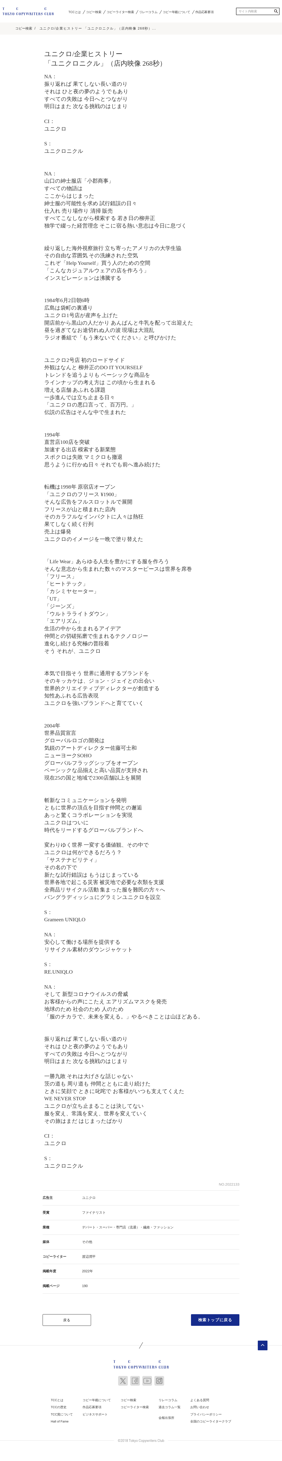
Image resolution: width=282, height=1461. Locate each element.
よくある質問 (199, 1398)
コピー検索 (93, 12)
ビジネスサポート (95, 1412)
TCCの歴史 (59, 1405)
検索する (276, 11)
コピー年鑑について (176, 12)
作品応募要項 (204, 12)
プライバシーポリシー (206, 1412)
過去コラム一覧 (170, 1405)
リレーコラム (148, 12)
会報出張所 (166, 1416)
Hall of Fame (60, 1420)
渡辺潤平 (89, 1255)
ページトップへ (262, 1344)
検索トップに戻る (215, 1318)
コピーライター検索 (120, 12)
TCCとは (75, 12)
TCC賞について (62, 1412)
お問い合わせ (199, 1405)
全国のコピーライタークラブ (210, 1420)
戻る (67, 1318)
